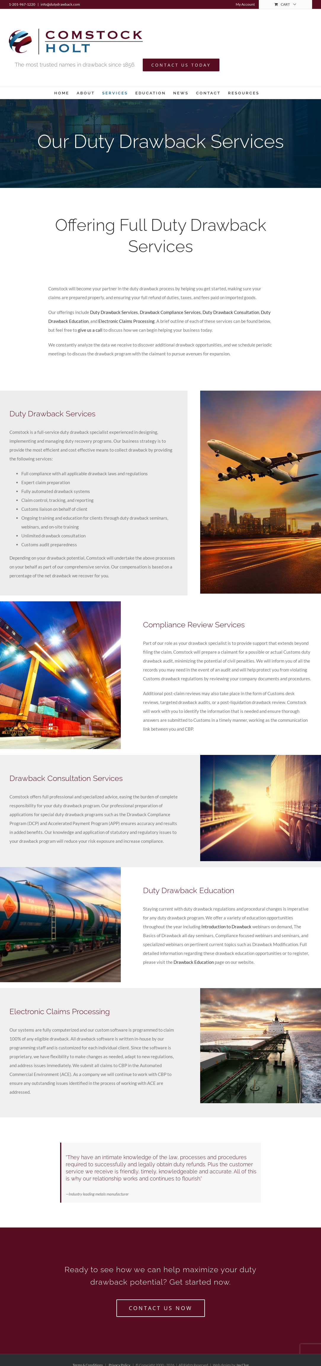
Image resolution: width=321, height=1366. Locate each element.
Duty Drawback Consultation (231, 312)
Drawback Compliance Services (170, 312)
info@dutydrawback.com (60, 4)
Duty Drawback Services (114, 312)
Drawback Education (194, 962)
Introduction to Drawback (226, 926)
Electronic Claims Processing (126, 321)
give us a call (90, 330)
